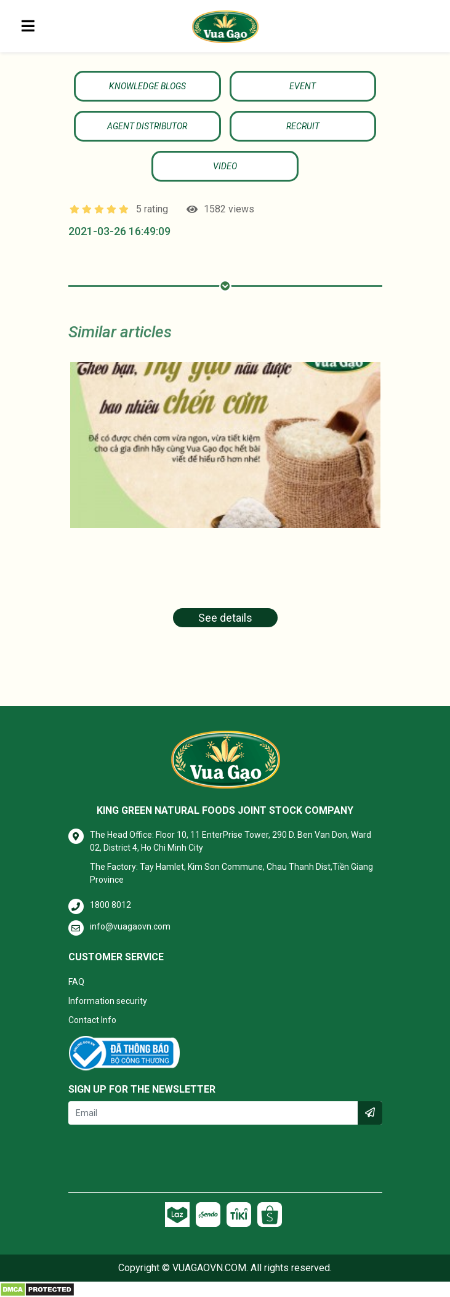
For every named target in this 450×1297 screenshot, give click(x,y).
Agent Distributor (147, 126)
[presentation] (161, 1158)
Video (225, 166)
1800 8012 (110, 905)
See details (225, 617)
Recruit (302, 126)
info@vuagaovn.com (130, 926)
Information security (107, 1001)
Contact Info (92, 1020)
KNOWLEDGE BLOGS (147, 86)
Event (302, 86)
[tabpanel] (225, 502)
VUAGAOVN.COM (209, 1268)
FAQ (76, 982)
